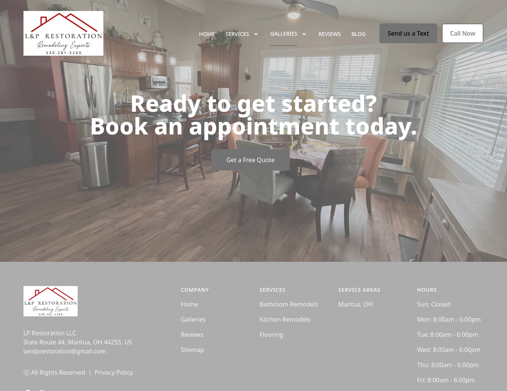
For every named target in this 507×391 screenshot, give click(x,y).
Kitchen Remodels (285, 319)
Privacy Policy (114, 372)
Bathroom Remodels (289, 304)
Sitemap (192, 350)
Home (207, 34)
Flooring (271, 334)
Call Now (463, 33)
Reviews (329, 34)
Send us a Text (408, 33)
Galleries (193, 319)
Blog (358, 34)
